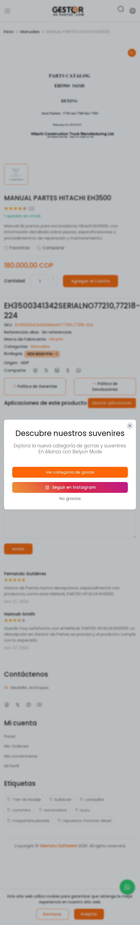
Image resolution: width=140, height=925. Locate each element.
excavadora (53, 810)
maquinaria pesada (28, 820)
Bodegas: (13, 353)
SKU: (8, 325)
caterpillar (92, 799)
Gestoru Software (58, 846)
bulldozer (60, 799)
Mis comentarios (20, 756)
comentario (17, 506)
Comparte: (15, 370)
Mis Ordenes (16, 746)
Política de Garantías (35, 386)
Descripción (46, 430)
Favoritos (17, 248)
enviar (18, 549)
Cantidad (14, 281)
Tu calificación (20, 467)
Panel (9, 736)
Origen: (11, 363)
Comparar (51, 248)
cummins (19, 810)
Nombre (13, 483)
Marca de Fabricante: (25, 339)
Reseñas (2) (93, 430)
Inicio (9, 31)
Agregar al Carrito (90, 281)
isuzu (82, 810)
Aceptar (89, 914)
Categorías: (16, 346)
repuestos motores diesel (84, 820)
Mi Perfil (11, 766)
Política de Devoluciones (105, 386)
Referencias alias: (21, 332)
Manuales (30, 31)
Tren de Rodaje (24, 799)
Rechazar (52, 914)
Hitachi (56, 339)
